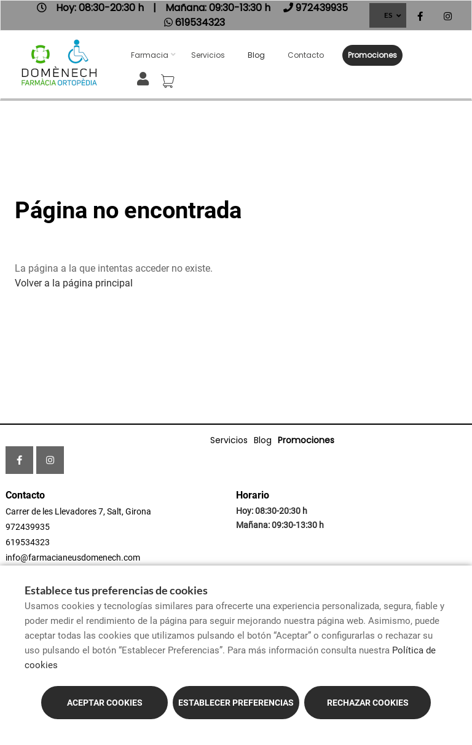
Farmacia (149, 55)
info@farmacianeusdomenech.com (73, 557)
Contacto (306, 55)
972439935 (28, 527)
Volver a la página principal (74, 283)
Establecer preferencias (236, 703)
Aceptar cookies (105, 703)
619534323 (28, 542)
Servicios (208, 55)
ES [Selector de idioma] (388, 15)
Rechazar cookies (368, 703)
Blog (256, 55)
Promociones (372, 55)
